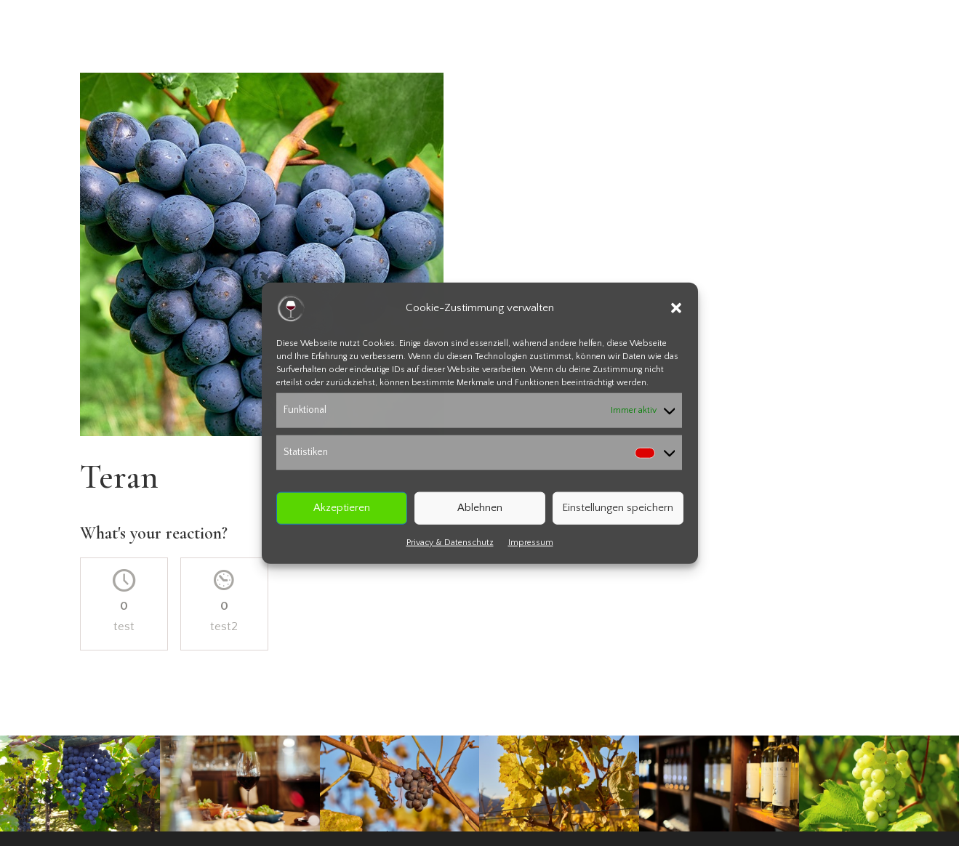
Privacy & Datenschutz (450, 542)
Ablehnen (479, 507)
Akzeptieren (341, 507)
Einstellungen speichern (617, 507)
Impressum (530, 542)
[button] (676, 308)
